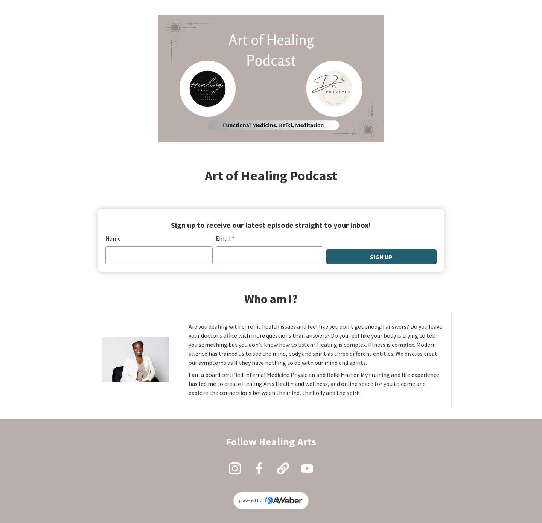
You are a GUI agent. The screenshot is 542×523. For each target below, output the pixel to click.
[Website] (283, 468)
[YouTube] (307, 468)
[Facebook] (259, 468)
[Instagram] (235, 468)
